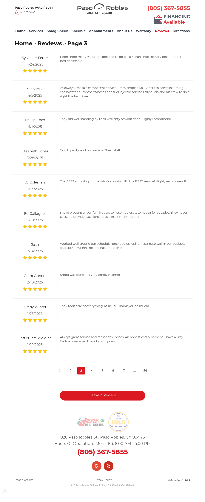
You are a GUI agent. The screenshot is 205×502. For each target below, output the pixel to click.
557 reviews (27, 12)
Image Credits (24, 480)
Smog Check (57, 31)
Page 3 (77, 43)
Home (20, 31)
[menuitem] (20, 31)
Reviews (162, 31)
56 (145, 371)
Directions (181, 31)
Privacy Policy (103, 480)
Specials (78, 31)
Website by (179, 480)
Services (36, 31)
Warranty (143, 31)
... (134, 371)
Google (96, 466)
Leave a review (102, 395)
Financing (177, 20)
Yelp (108, 466)
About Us (124, 31)
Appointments (101, 31)
